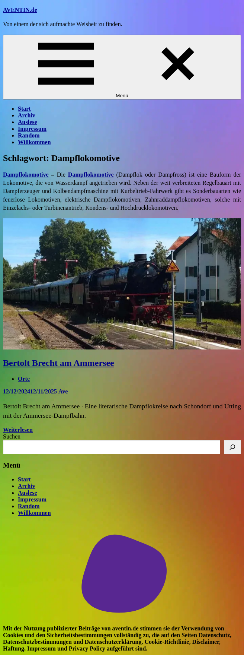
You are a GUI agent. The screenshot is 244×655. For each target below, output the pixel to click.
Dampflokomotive (91, 174)
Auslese (27, 122)
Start (24, 108)
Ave (63, 391)
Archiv (26, 115)
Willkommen (34, 142)
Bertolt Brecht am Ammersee (58, 363)
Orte (24, 379)
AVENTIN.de (20, 10)
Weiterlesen (18, 430)
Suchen (11, 436)
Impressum (32, 129)
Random (29, 135)
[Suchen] (232, 447)
